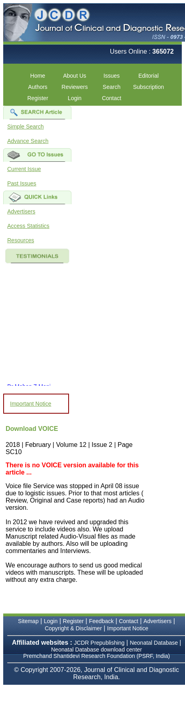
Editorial (148, 75)
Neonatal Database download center (96, 649)
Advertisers (21, 211)
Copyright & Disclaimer (73, 628)
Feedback (101, 621)
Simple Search (25, 126)
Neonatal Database (154, 643)
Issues (112, 75)
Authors (37, 87)
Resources (20, 240)
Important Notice (30, 403)
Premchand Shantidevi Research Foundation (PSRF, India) (96, 656)
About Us (74, 75)
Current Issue (24, 169)
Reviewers (74, 87)
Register (37, 98)
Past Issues (21, 183)
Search (111, 87)
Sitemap (28, 621)
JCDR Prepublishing (99, 643)
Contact (111, 98)
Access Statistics (28, 226)
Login (74, 98)
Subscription (148, 87)
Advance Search (28, 141)
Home (37, 75)
